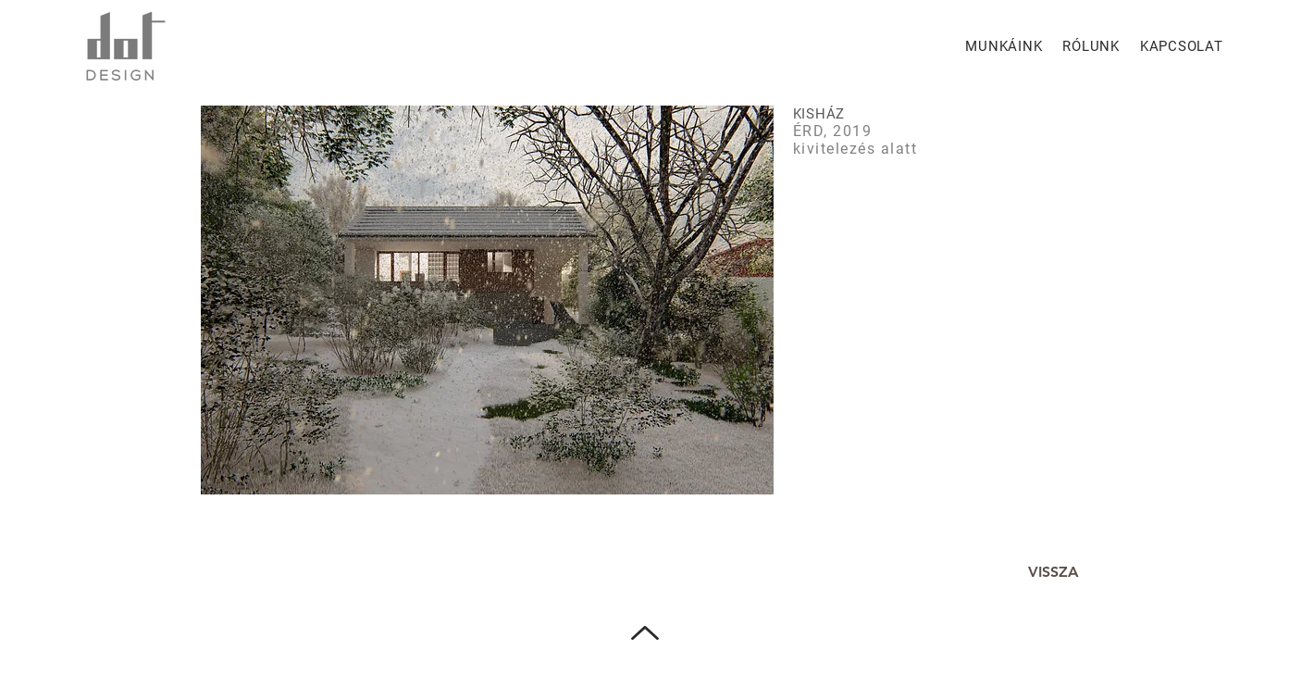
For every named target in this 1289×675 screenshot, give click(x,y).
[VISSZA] (1054, 573)
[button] (487, 300)
